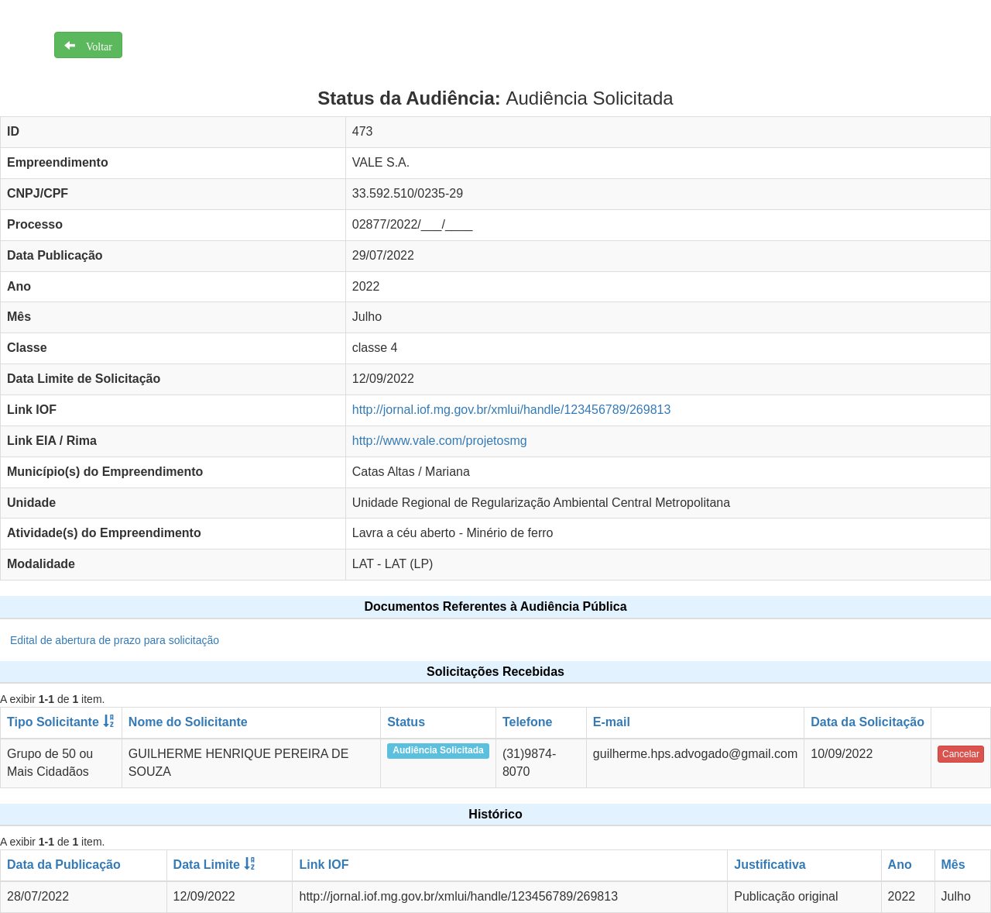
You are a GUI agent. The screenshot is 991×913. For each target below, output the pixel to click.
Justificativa (769, 864)
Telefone (527, 722)
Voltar (93, 45)
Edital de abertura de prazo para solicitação (114, 640)
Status (406, 722)
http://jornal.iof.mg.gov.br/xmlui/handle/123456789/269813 (511, 409)
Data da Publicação (64, 864)
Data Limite (206, 864)
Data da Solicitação (867, 722)
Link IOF (323, 864)
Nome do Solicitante (188, 722)
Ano (900, 864)
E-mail (611, 722)
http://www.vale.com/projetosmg (439, 440)
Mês (953, 864)
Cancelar (960, 754)
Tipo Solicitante (53, 722)
